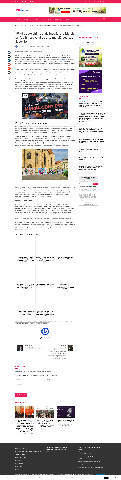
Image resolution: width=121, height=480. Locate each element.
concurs (28, 321)
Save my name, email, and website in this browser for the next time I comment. (37, 375)
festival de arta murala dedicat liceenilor (48, 321)
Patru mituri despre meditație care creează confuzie (34, 348)
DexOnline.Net (90, 204)
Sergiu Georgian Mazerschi (22, 204)
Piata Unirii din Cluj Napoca (22, 323)
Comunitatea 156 (20, 321)
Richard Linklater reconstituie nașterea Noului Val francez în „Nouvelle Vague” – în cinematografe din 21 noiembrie (91, 167)
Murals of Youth (68, 321)
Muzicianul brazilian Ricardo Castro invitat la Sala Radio (66, 421)
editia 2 (35, 321)
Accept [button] (106, 477)
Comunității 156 (63, 59)
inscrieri (60, 321)
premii (32, 323)
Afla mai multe (112, 478)
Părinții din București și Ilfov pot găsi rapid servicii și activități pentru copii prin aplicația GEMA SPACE (91, 141)
